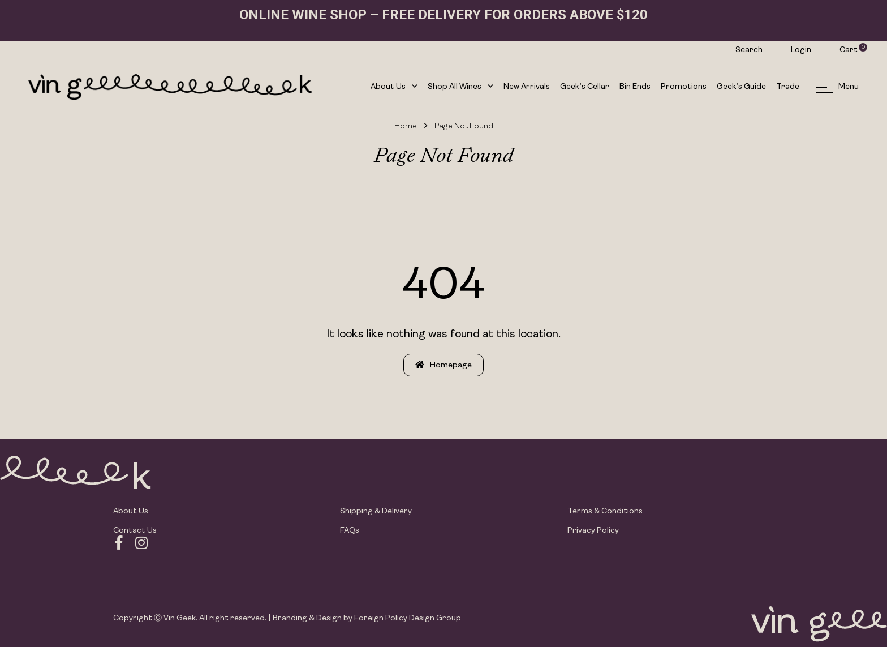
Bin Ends (635, 87)
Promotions (684, 87)
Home (405, 126)
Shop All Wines (460, 87)
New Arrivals (526, 87)
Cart (849, 49)
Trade (787, 87)
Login (801, 50)
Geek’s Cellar (584, 87)
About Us (394, 87)
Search (749, 50)
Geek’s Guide (741, 87)
